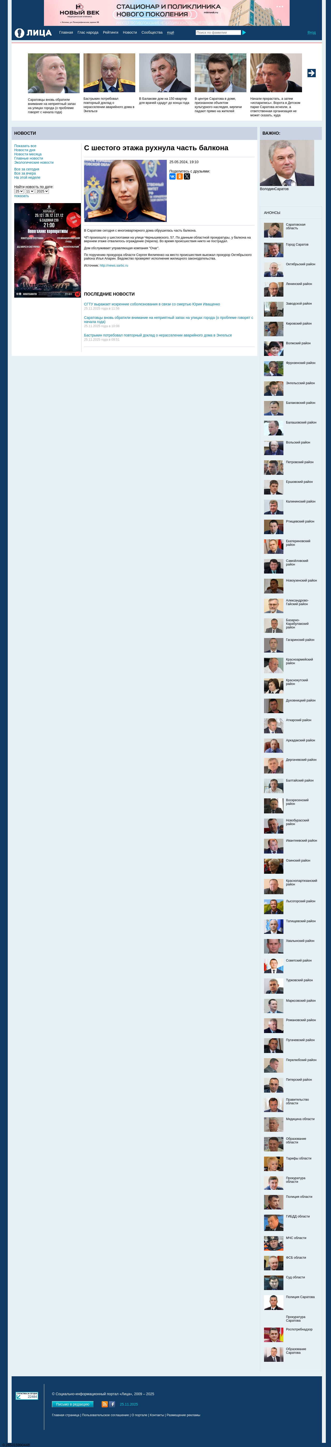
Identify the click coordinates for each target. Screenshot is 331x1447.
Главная (66, 32)
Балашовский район (301, 422)
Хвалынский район (300, 941)
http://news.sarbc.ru (114, 265)
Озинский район (298, 860)
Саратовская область (295, 226)
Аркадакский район (300, 740)
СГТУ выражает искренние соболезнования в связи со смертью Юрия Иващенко (152, 304)
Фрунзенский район (300, 363)
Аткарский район (298, 720)
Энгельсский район (300, 383)
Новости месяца (28, 154)
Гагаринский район (300, 640)
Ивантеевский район (301, 840)
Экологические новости (34, 162)
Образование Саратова (296, 1351)
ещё (170, 32)
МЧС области (296, 1238)
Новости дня (24, 150)
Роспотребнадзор (299, 1329)
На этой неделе (27, 177)
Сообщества (151, 32)
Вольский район (298, 442)
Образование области (296, 1140)
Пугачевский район (300, 1040)
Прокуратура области (295, 1180)
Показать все (25, 146)
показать (21, 196)
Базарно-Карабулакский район (297, 623)
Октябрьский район (300, 264)
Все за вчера (25, 173)
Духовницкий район (300, 700)
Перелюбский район (301, 1060)
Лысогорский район (300, 901)
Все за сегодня (26, 169)
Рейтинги (110, 32)
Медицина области (300, 1119)
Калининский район (300, 501)
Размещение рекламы (183, 1415)
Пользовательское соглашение (105, 1415)
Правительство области (297, 1101)
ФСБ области (296, 1257)
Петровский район (299, 462)
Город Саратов (297, 244)
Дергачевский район (301, 760)
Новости (130, 32)
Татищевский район (301, 921)
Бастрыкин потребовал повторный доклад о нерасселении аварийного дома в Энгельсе (158, 335)
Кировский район (299, 323)
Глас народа (88, 32)
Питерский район (299, 1079)
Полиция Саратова (300, 1297)
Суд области (295, 1277)
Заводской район (299, 303)
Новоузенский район (301, 580)
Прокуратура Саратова (295, 1318)
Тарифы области (298, 1158)
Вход (311, 32)
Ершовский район (299, 482)
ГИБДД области (298, 1216)
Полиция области (299, 1197)
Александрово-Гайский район (297, 602)
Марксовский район (301, 1000)
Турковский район (299, 980)
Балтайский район (300, 780)
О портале (139, 1415)
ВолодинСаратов (274, 189)
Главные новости (28, 158)
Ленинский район (299, 284)
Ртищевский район (300, 521)
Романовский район (301, 1020)
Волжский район (298, 343)
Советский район (299, 960)
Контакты (157, 1415)
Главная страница (65, 1415)
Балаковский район (300, 403)
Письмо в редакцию (72, 1404)
